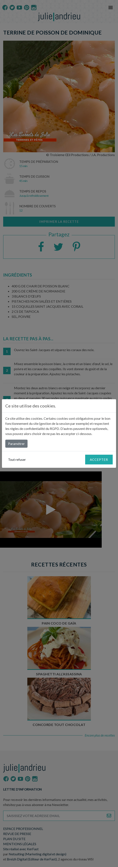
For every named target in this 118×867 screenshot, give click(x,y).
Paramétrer (16, 444)
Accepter (99, 459)
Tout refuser (17, 459)
